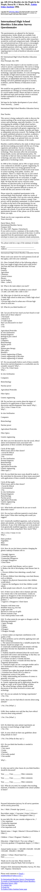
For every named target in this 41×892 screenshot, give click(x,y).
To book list (5, 887)
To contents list (6, 885)
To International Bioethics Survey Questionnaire (18, 879)
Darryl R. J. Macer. (14, 11)
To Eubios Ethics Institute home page (14, 889)
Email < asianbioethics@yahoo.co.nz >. (12, 875)
